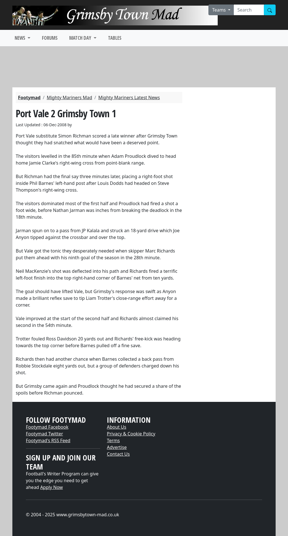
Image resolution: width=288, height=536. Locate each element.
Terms (113, 440)
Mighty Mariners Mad (69, 97)
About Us (116, 427)
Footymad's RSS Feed (48, 440)
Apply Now (51, 487)
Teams (219, 10)
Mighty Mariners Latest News (129, 97)
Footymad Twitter (44, 434)
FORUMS (50, 38)
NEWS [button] (20, 38)
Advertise (117, 447)
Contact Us (118, 454)
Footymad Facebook (47, 427)
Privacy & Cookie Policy (131, 434)
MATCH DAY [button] (80, 38)
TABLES (115, 38)
